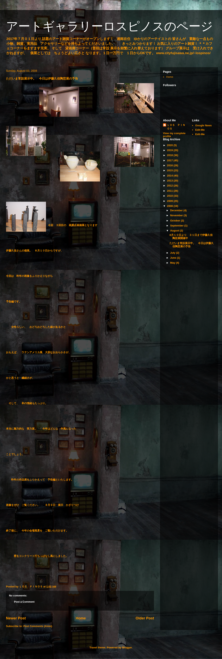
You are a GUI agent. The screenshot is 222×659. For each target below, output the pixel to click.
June (173, 257)
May (173, 262)
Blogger (127, 647)
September (177, 225)
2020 (170, 145)
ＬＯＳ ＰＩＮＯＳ (176, 127)
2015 (170, 170)
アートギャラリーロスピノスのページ (109, 26)
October (175, 220)
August (175, 230)
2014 (170, 175)
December (176, 210)
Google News (203, 125)
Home (81, 618)
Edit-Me (200, 129)
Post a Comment (24, 601)
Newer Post (16, 618)
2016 (170, 165)
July (173, 252)
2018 (170, 155)
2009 (170, 200)
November (177, 215)
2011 (170, 190)
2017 (170, 160)
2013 (170, 180)
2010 (170, 195)
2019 (170, 150)
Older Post (145, 618)
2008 (170, 205)
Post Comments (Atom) (37, 626)
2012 (170, 185)
